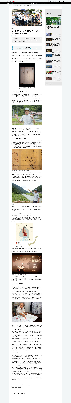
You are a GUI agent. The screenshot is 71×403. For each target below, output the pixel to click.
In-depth (22, 3)
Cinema (45, 3)
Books (42, 3)
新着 (8, 3)
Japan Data (27, 3)
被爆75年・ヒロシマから (16, 28)
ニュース (17, 3)
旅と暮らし (32, 3)
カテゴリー (12, 3)
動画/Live (37, 3)
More (50, 3)
